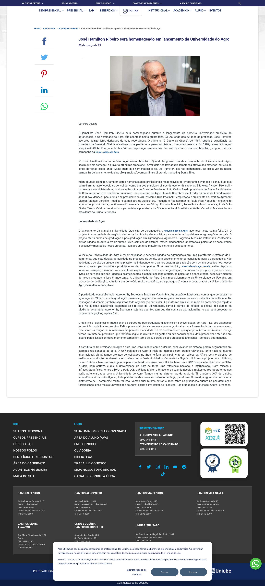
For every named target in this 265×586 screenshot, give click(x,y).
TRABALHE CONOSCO (90, 463)
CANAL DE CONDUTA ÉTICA (94, 476)
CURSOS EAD (22, 444)
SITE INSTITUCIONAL (28, 431)
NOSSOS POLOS (25, 450)
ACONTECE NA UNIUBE (30, 470)
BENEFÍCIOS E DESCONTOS (33, 457)
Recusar (193, 571)
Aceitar (164, 571)
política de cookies (123, 552)
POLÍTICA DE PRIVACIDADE (48, 571)
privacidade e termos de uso (166, 552)
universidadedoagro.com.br (196, 266)
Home (37, 28)
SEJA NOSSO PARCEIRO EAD (95, 470)
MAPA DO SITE (24, 476)
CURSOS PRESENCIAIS (30, 438)
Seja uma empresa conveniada (100, 431)
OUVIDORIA (82, 450)
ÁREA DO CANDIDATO (29, 463)
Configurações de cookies (137, 571)
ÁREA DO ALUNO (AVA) (91, 438)
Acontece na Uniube (68, 28)
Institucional (49, 28)
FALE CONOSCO (86, 444)
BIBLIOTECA (83, 457)
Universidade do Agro (107, 152)
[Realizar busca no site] (239, 3)
